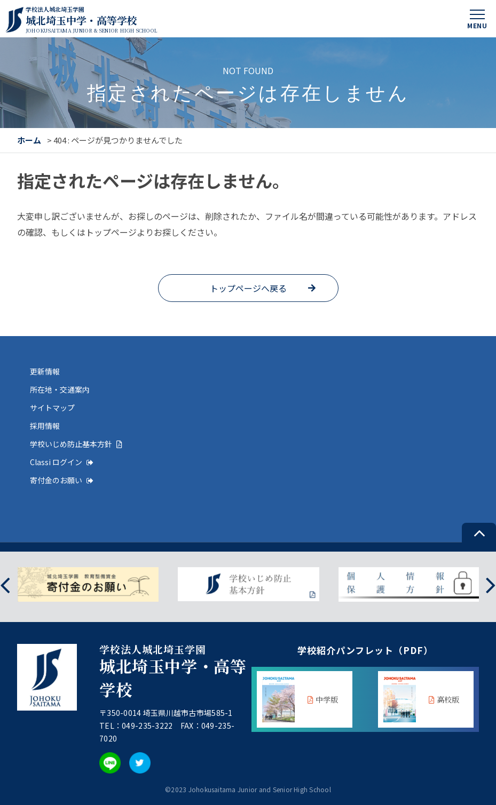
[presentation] (5, 584)
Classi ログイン (61, 462)
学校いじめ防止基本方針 (76, 444)
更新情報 (45, 371)
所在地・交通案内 (60, 389)
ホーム (29, 140)
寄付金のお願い (61, 480)
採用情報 (45, 425)
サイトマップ (52, 407)
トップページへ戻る (248, 288)
